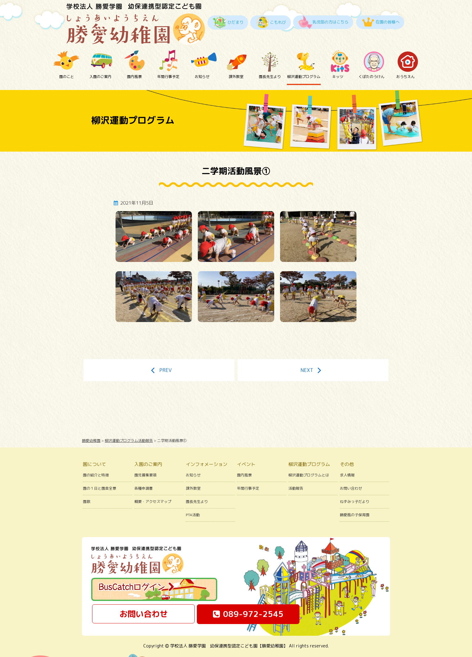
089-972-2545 (248, 596)
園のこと (66, 61)
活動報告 (295, 470)
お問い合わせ (351, 470)
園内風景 (134, 61)
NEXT (313, 352)
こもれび (278, 22)
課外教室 (236, 61)
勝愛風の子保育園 (354, 497)
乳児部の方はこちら (330, 22)
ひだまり (235, 22)
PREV (158, 352)
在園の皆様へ (388, 22)
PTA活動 (193, 497)
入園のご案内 (100, 61)
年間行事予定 (168, 61)
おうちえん (405, 61)
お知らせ (202, 61)
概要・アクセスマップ (152, 484)
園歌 (86, 484)
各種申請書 (143, 470)
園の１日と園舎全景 (99, 470)
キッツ (338, 61)
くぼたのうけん (372, 61)
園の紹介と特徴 (96, 457)
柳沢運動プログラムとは (308, 457)
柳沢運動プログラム (304, 61)
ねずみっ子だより (354, 484)
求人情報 (347, 457)
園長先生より (270, 61)
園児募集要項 (145, 457)
